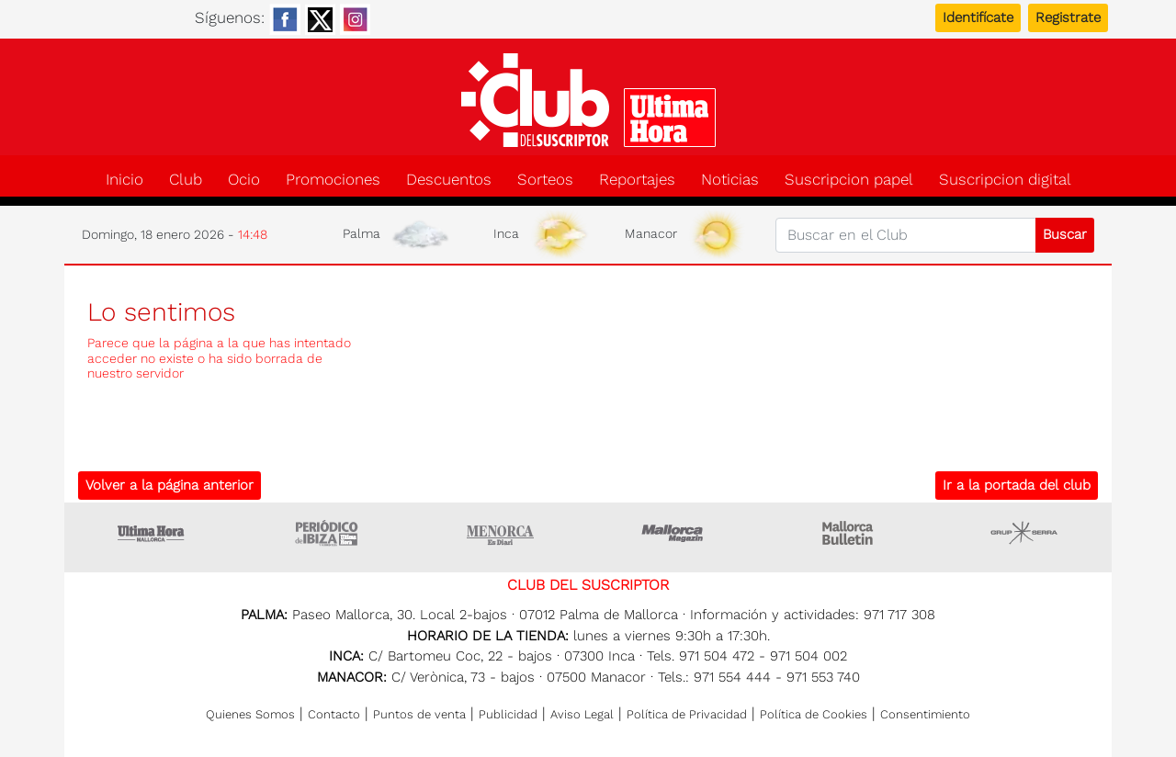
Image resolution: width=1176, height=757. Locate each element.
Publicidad (508, 714)
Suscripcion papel (849, 179)
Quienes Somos (250, 714)
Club (185, 179)
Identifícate (978, 17)
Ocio (244, 179)
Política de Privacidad (687, 714)
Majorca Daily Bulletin (850, 532)
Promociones (333, 179)
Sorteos (545, 179)
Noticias (730, 179)
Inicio (124, 179)
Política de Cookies (813, 714)
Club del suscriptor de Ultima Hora (588, 100)
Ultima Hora (152, 532)
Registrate (1068, 17)
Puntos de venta (419, 714)
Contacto (334, 714)
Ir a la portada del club (1017, 485)
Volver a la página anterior (169, 485)
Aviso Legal (582, 714)
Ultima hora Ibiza (326, 532)
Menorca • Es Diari (501, 532)
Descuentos (449, 179)
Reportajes (637, 179)
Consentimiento (925, 714)
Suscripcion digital (1005, 179)
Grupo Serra (1024, 532)
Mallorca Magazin (675, 532)
